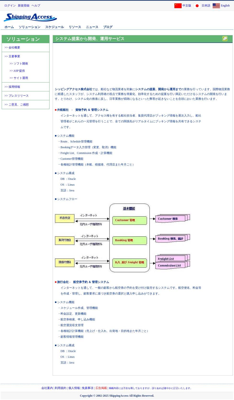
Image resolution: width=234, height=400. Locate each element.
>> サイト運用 (19, 78)
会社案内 (47, 388)
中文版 (187, 5)
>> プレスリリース (17, 95)
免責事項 (87, 388)
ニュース (92, 27)
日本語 (206, 5)
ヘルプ (36, 5)
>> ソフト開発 (19, 63)
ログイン (10, 5)
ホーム (9, 27)
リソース (75, 27)
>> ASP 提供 (17, 70)
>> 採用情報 (12, 86)
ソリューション (29, 27)
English (225, 5)
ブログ (107, 27)
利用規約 (60, 388)
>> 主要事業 (12, 56)
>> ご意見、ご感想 (17, 104)
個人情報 (74, 388)
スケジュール (54, 27)
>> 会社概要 (12, 47)
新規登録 (23, 5)
